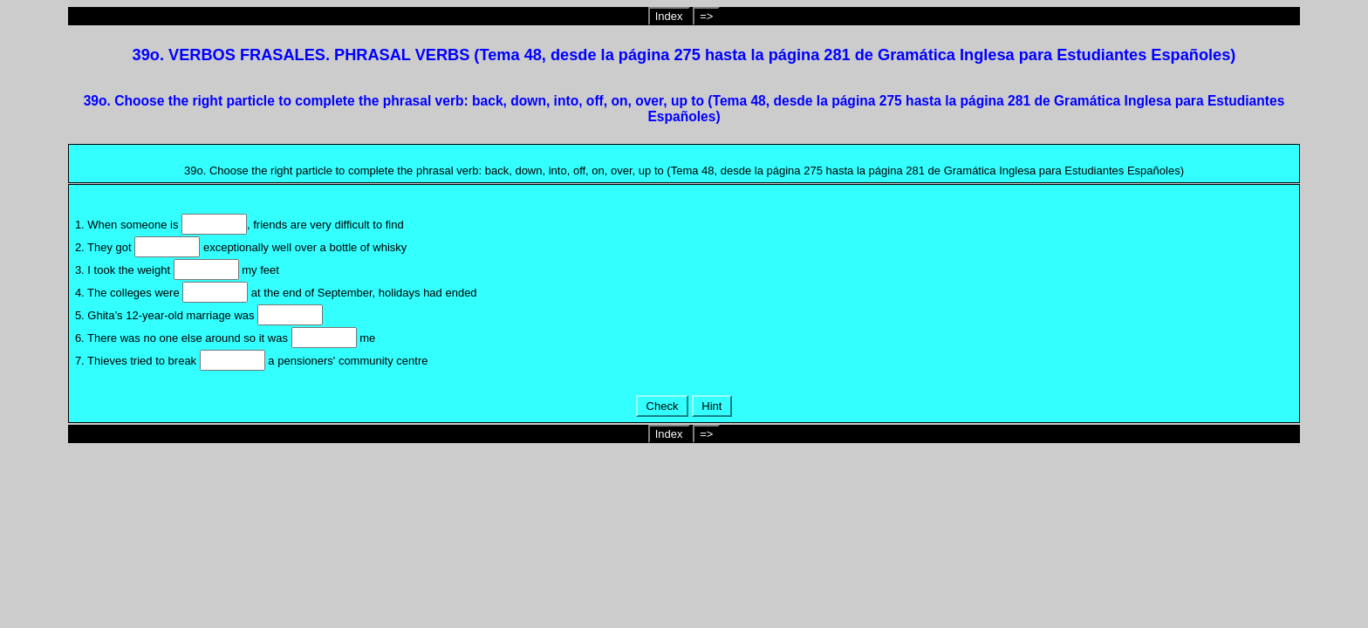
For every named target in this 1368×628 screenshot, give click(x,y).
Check (662, 406)
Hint (712, 406)
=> (706, 16)
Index (669, 16)
